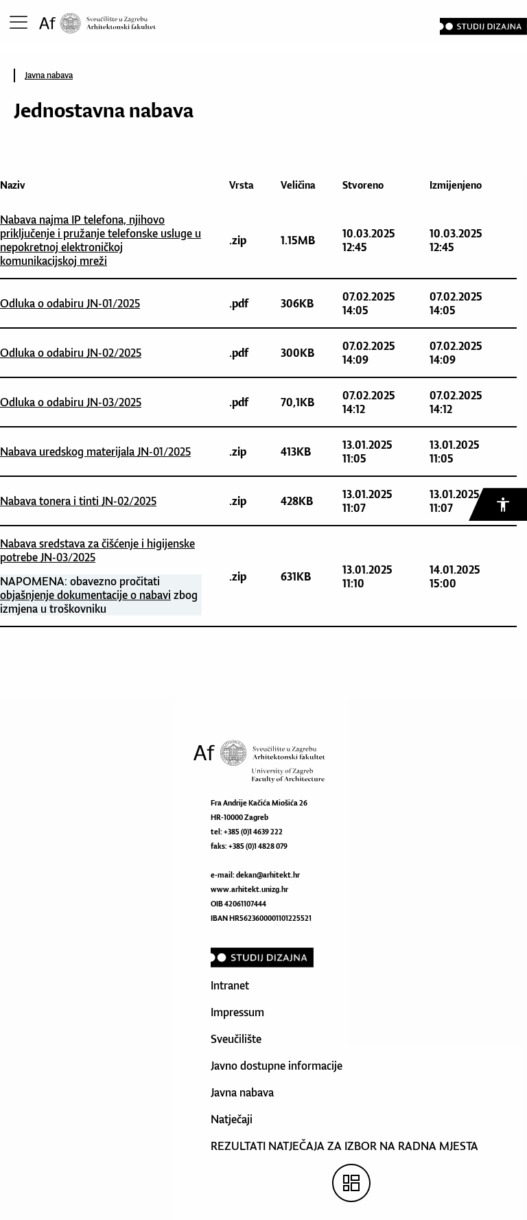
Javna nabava (49, 75)
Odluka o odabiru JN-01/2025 (70, 303)
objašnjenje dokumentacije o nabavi (85, 594)
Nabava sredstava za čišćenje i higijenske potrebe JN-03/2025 (97, 550)
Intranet (230, 985)
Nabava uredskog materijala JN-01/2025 (95, 451)
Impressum (237, 1012)
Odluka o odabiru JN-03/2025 (70, 402)
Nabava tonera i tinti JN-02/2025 (78, 500)
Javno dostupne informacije (276, 1065)
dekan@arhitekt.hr (268, 875)
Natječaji (232, 1119)
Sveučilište (236, 1038)
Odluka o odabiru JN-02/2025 (70, 352)
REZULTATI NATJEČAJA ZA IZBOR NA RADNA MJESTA (344, 1145)
